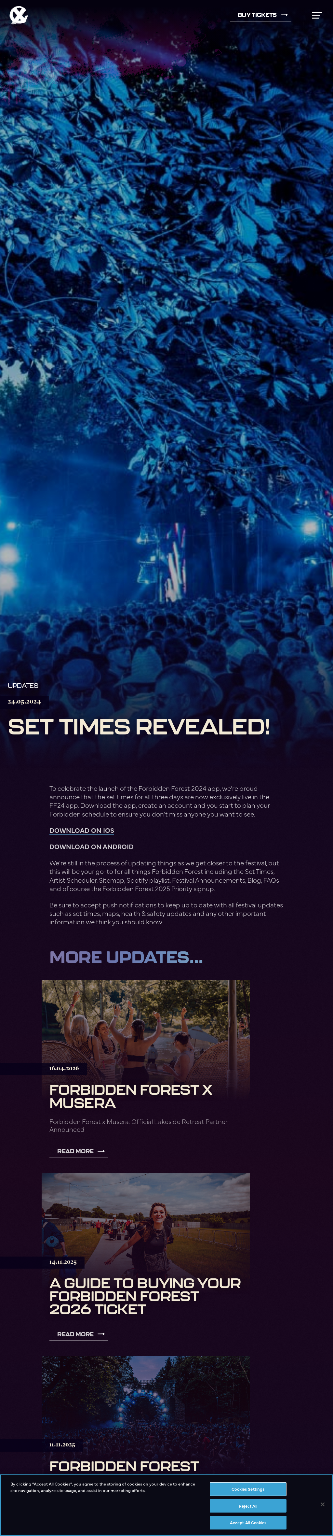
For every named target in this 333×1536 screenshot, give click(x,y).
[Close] (322, 1504)
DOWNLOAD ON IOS (81, 829)
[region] (166, 1505)
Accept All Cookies (248, 1522)
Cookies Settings (248, 1489)
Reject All (248, 1506)
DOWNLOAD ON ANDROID (91, 846)
